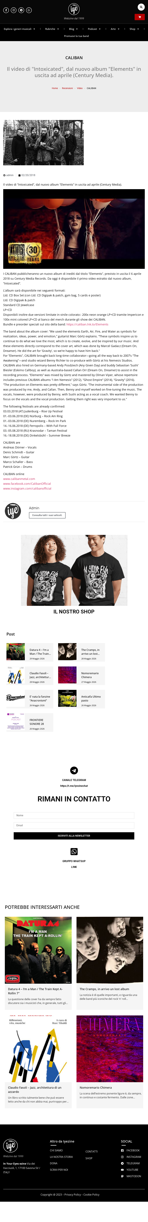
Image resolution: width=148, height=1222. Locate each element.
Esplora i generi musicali (19, 29)
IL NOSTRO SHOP (74, 612)
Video (80, 88)
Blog (73, 29)
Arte (115, 29)
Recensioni (67, 88)
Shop (134, 29)
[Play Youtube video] (74, 229)
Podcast (94, 29)
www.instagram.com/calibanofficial (27, 488)
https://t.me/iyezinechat (74, 785)
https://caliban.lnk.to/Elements (87, 324)
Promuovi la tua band (76, 36)
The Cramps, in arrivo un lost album (90, 653)
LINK (74, 867)
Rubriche (52, 29)
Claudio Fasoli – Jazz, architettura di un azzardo (40, 677)
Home (55, 88)
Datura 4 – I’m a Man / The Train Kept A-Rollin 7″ (39, 653)
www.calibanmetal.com (19, 479)
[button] (141, 7)
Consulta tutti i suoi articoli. (47, 515)
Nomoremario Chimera (96, 1087)
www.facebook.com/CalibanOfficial (27, 484)
